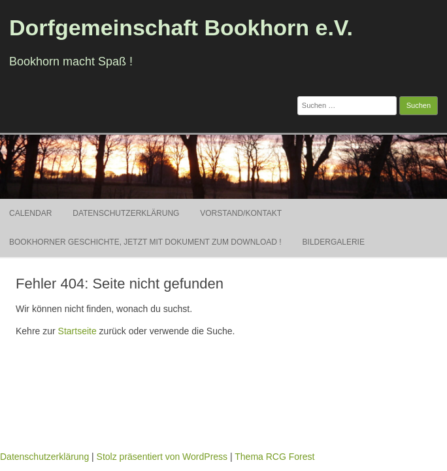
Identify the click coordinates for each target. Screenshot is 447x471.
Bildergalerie (334, 242)
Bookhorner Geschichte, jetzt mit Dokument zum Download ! (145, 242)
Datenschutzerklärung (126, 213)
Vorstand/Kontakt (241, 213)
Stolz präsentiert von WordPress (162, 456)
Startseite (77, 331)
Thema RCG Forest (274, 456)
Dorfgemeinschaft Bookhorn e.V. (181, 27)
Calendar (30, 213)
